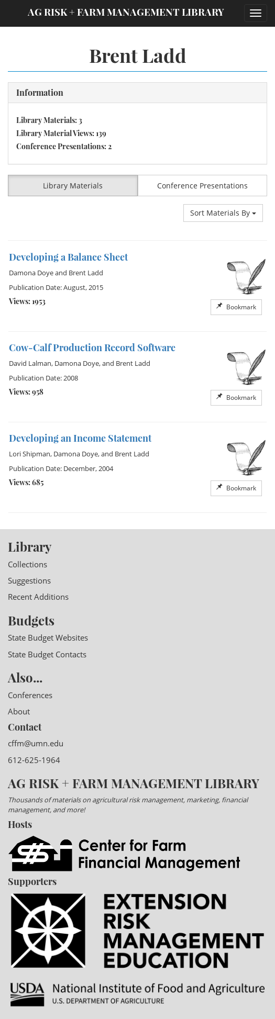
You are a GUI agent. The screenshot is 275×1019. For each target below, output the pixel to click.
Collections (27, 564)
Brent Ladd (86, 272)
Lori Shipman (29, 453)
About (19, 711)
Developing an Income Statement (80, 438)
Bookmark (236, 307)
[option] (137, 286)
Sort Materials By (223, 213)
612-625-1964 (34, 760)
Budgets (31, 620)
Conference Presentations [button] (202, 186)
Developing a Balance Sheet (68, 257)
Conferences (30, 695)
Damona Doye (31, 272)
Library (29, 546)
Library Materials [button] (73, 186)
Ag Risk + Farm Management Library (126, 11)
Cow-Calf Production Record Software (92, 347)
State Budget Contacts (47, 654)
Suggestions (29, 580)
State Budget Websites (48, 637)
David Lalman (30, 363)
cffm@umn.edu (35, 743)
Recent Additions (38, 596)
